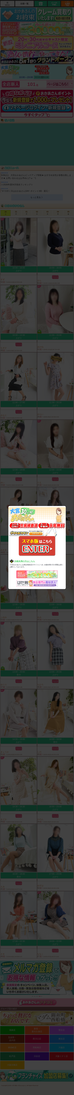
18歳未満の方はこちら (24, 561)
